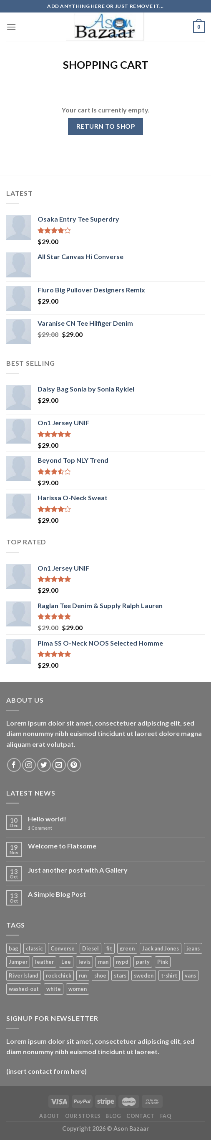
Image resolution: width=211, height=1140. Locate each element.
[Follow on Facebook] (14, 765)
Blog (113, 1116)
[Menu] (11, 27)
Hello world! (47, 819)
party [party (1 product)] (143, 961)
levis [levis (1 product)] (84, 961)
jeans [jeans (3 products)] (193, 948)
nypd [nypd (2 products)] (122, 961)
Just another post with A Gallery (78, 870)
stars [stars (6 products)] (120, 975)
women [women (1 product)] (77, 988)
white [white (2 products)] (53, 988)
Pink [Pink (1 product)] (162, 961)
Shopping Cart (105, 64)
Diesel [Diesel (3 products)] (90, 948)
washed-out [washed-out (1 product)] (24, 988)
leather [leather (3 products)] (44, 961)
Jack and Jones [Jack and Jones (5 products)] (160, 948)
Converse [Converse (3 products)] (62, 948)
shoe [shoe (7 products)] (100, 975)
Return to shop (105, 126)
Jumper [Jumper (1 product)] (18, 961)
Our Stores (82, 1116)
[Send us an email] (59, 765)
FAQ (166, 1116)
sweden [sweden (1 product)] (143, 975)
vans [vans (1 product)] (190, 975)
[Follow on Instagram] (29, 765)
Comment (40, 828)
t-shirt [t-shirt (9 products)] (169, 975)
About (49, 1116)
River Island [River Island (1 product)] (23, 975)
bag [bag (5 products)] (13, 948)
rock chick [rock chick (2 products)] (58, 975)
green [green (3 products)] (127, 948)
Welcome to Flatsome (62, 846)
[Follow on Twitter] (44, 765)
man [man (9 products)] (103, 961)
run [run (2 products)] (83, 975)
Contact (140, 1116)
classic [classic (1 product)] (34, 948)
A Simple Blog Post (57, 894)
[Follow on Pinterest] (74, 765)
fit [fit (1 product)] (109, 948)
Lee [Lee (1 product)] (66, 961)
